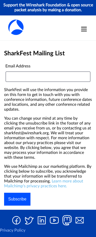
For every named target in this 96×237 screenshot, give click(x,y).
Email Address (17, 66)
